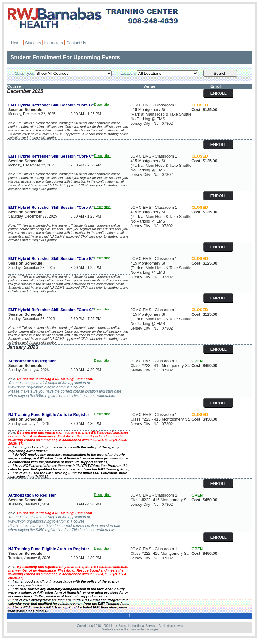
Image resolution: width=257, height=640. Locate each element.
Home (16, 42)
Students (33, 42)
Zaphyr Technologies (144, 629)
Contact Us (76, 42)
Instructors (53, 42)
